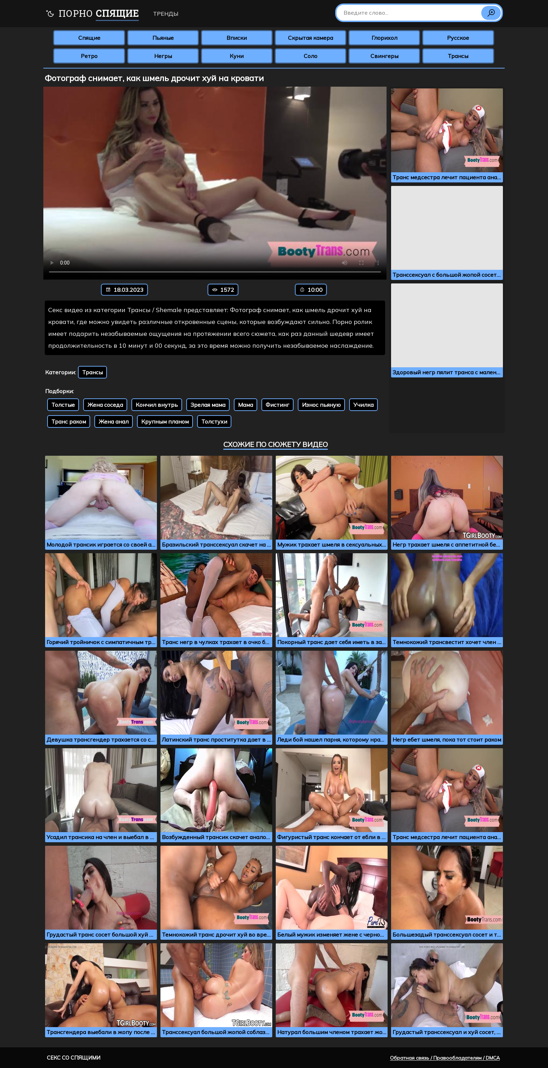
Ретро (89, 55)
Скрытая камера (310, 37)
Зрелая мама (207, 404)
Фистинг (277, 404)
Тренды (165, 13)
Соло (310, 55)
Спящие (89, 37)
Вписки (236, 37)
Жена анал (114, 421)
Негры (163, 55)
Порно (92, 14)
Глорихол (384, 37)
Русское (458, 37)
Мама (245, 404)
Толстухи (214, 421)
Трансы (458, 55)
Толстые (63, 404)
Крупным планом (165, 421)
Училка (363, 404)
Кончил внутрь (157, 404)
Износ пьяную (321, 404)
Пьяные (163, 37)
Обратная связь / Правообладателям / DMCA (445, 1058)
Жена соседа (105, 404)
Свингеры (384, 55)
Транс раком (68, 421)
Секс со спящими (73, 1057)
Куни (237, 55)
